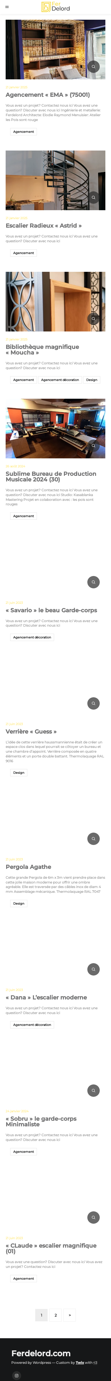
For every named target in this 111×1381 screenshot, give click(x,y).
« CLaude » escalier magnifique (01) (51, 1248)
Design (91, 380)
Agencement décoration (60, 380)
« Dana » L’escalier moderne (46, 997)
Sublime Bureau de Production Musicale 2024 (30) (51, 476)
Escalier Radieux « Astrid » (44, 225)
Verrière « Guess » (31, 731)
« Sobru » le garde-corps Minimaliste (41, 1121)
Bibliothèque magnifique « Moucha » (42, 350)
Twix (80, 1362)
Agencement (23, 132)
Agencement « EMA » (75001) (48, 94)
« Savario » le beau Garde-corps (51, 610)
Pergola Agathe (28, 867)
